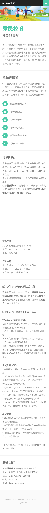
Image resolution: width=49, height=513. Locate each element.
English (5, 3)
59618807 (31, 311)
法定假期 (11, 272)
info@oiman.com (16, 483)
